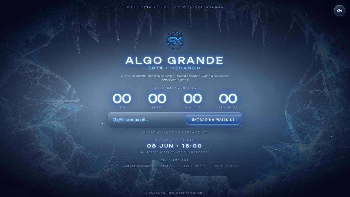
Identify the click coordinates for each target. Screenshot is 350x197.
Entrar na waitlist (213, 119)
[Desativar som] (339, 10)
